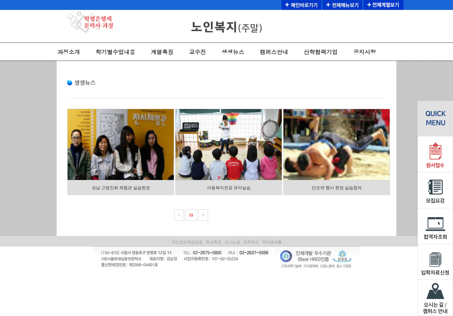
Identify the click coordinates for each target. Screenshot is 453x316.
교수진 (197, 52)
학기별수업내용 (115, 52)
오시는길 (232, 242)
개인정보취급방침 (187, 242)
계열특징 (162, 52)
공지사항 (364, 52)
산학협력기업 (321, 52)
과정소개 (68, 52)
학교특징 (214, 242)
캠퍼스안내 (274, 52)
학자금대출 (272, 242)
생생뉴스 (233, 52)
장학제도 (251, 242)
